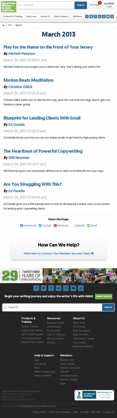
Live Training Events (31, 338)
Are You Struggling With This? (33, 184)
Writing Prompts (55, 338)
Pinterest (63, 226)
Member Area (67, 360)
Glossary (51, 342)
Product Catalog (29, 326)
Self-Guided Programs (32, 334)
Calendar (64, 371)
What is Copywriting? (45, 371)
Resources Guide (55, 322)
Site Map (84, 412)
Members (77, 16)
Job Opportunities (69, 375)
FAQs (36, 368)
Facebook (30, 226)
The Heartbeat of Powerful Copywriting (43, 151)
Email (94, 226)
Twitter (46, 226)
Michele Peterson (21, 53)
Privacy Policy (39, 412)
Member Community (70, 368)
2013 (10, 25)
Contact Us (40, 364)
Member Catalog (68, 379)
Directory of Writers (83, 346)
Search (80, 5)
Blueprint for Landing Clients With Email (42, 118)
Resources (31, 16)
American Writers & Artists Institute (38, 406)
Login (63, 383)
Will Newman (18, 158)
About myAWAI (67, 364)
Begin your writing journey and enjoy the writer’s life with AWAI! (59, 296)
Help (36, 360)
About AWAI (79, 322)
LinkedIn (79, 226)
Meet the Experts (81, 330)
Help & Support (61, 16)
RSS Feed (95, 412)
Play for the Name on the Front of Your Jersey (48, 47)
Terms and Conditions (60, 412)
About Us (45, 16)
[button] (95, 5)
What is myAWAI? (42, 375)
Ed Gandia (16, 124)
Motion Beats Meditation (28, 80)
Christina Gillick (20, 87)
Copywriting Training (31, 330)
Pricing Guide (53, 330)
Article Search (54, 326)
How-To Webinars (56, 334)
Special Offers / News (32, 342)
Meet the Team (80, 334)
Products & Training (12, 16)
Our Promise (79, 326)
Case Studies (79, 342)
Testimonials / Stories (83, 338)
